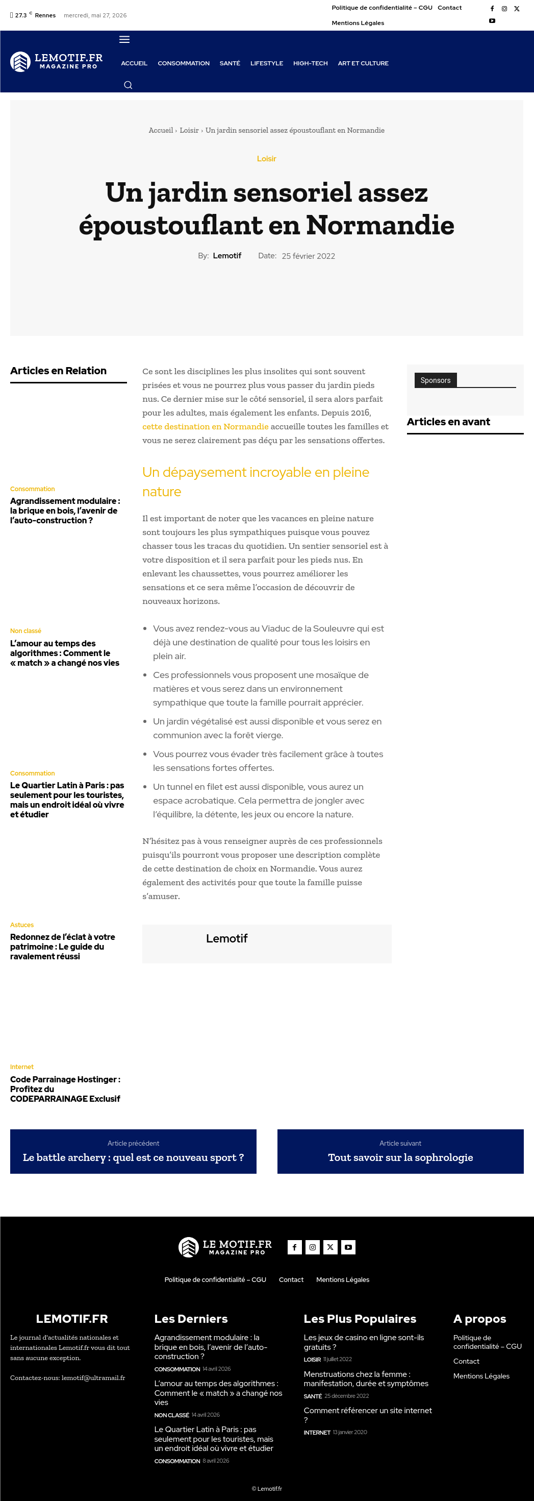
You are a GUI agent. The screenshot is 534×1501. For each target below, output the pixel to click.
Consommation (32, 489)
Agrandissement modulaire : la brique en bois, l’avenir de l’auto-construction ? (66, 510)
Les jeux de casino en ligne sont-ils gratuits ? (362, 1333)
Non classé (25, 629)
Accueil (161, 130)
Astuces (21, 919)
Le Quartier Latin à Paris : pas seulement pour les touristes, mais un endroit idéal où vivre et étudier (64, 795)
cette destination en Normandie (205, 426)
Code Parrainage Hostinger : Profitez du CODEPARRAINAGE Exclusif (68, 1081)
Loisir (189, 130)
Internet (21, 1060)
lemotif (227, 255)
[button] (128, 84)
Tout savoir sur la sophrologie (400, 1148)
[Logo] (56, 61)
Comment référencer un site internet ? (366, 1404)
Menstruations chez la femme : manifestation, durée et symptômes (364, 1368)
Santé (312, 1385)
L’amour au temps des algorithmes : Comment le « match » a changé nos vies (62, 650)
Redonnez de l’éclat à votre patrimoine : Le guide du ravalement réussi (60, 940)
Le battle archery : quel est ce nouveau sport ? (133, 1148)
